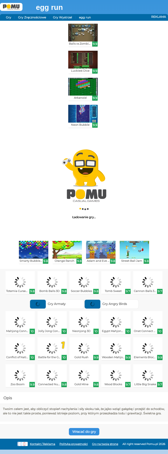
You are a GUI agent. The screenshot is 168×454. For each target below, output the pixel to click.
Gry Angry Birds (106, 304)
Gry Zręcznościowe (32, 17)
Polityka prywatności (73, 444)
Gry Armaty (48, 304)
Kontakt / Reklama (42, 444)
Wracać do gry (84, 432)
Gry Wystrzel (62, 17)
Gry (8, 17)
